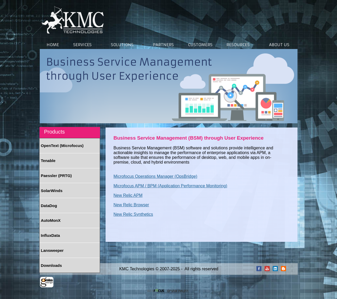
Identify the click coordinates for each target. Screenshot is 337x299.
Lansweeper (52, 250)
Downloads (51, 265)
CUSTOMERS (200, 44)
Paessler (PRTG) (56, 175)
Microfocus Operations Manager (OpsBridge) (155, 176)
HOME (53, 44)
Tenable (48, 160)
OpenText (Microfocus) (62, 145)
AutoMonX (51, 220)
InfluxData (50, 235)
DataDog (49, 205)
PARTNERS (163, 44)
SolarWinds (51, 190)
